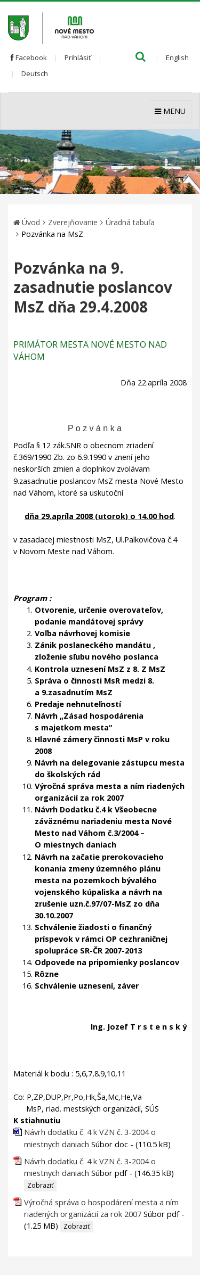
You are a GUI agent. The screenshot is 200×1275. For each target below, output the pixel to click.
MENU (170, 111)
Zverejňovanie (73, 222)
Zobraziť (40, 1185)
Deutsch (34, 73)
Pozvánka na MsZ (52, 234)
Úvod (31, 222)
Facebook (29, 57)
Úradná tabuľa (130, 222)
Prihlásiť (78, 57)
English (177, 57)
